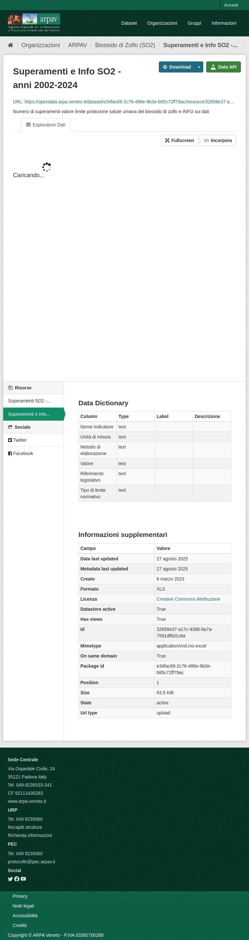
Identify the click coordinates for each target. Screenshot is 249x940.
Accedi (231, 5)
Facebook (20, 453)
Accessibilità (25, 915)
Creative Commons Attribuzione (188, 599)
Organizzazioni (162, 23)
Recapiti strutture (25, 827)
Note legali (23, 905)
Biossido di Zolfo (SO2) (125, 45)
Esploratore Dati (45, 124)
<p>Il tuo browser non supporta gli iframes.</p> (124, 264)
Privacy (20, 896)
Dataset (129, 23)
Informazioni (224, 23)
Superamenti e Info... (29, 414)
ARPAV (77, 45)
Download (177, 67)
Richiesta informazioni (30, 835)
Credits (20, 925)
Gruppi (194, 23)
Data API (223, 67)
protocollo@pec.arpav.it (31, 861)
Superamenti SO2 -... (29, 400)
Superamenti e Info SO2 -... (200, 45)
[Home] (10, 45)
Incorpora (218, 140)
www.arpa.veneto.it (27, 801)
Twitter (17, 440)
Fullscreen (179, 140)
